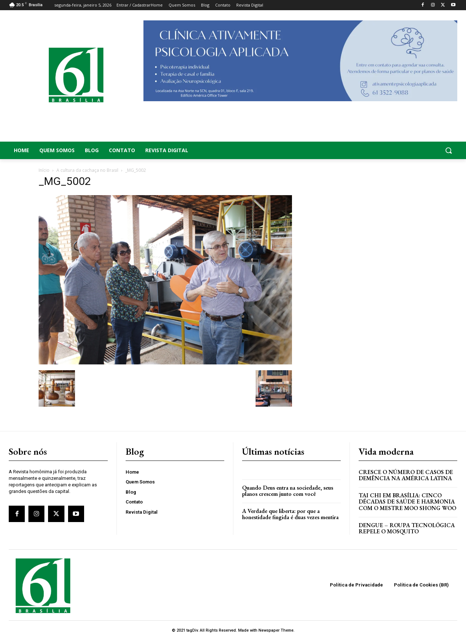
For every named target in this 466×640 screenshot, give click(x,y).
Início (44, 170)
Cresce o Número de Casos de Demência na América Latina (406, 475)
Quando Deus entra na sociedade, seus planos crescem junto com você (287, 491)
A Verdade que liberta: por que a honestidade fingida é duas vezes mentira (290, 514)
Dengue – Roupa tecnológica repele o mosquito (407, 528)
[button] (407, 150)
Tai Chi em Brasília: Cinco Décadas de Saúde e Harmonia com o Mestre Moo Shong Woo (407, 501)
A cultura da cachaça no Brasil (87, 170)
